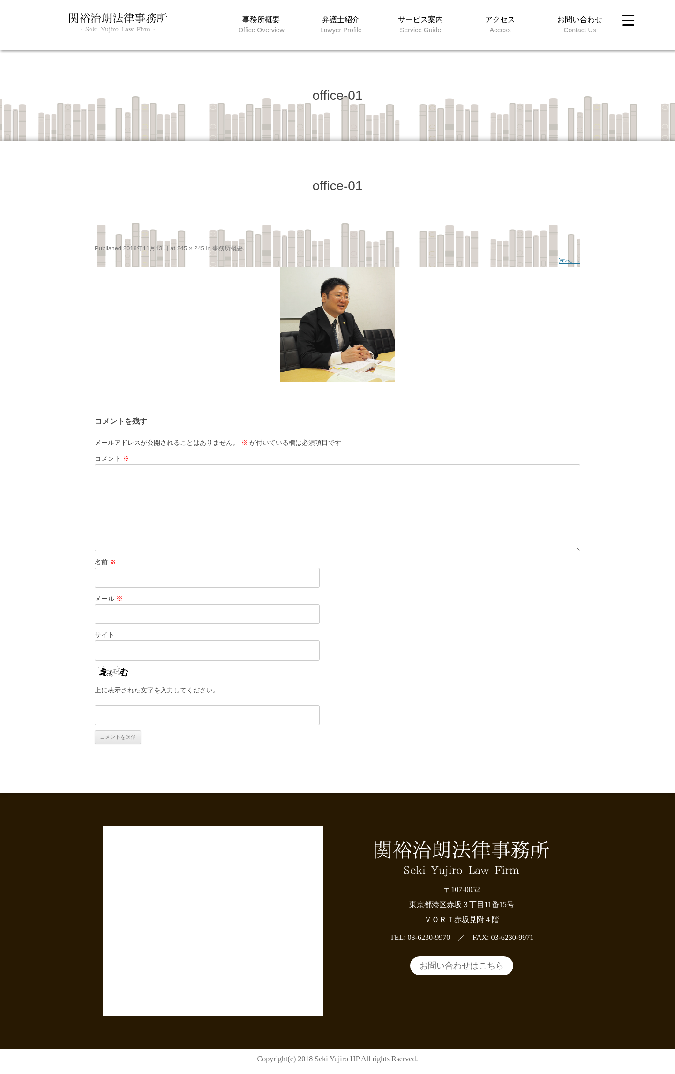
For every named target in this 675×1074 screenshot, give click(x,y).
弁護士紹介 (341, 19)
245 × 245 (190, 248)
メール (109, 598)
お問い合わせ (579, 19)
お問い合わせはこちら (462, 965)
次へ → (569, 260)
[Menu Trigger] (628, 20)
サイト (104, 634)
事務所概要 (261, 19)
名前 (105, 562)
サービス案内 (420, 19)
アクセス (500, 19)
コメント (112, 458)
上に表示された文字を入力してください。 (157, 690)
